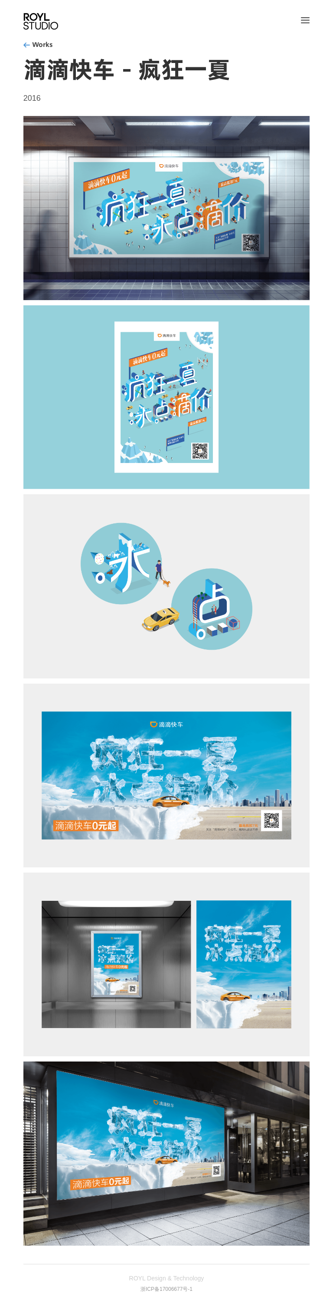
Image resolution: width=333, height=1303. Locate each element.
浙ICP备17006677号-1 (166, 1289)
